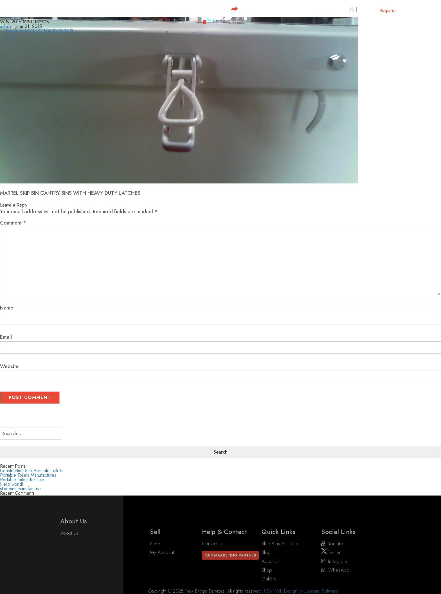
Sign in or (372, 10)
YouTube (333, 555)
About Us (69, 537)
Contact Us (212, 555)
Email (6, 337)
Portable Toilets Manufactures (28, 475)
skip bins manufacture (20, 488)
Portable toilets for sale (22, 479)
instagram (334, 573)
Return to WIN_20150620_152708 (37, 31)
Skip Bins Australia (280, 555)
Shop (155, 555)
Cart (417, 10)
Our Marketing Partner (230, 567)
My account (162, 564)
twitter (331, 564)
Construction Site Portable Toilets (31, 470)
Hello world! (11, 484)
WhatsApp (335, 582)
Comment (13, 223)
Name (6, 307)
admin (5, 26)
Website (9, 366)
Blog (266, 564)
